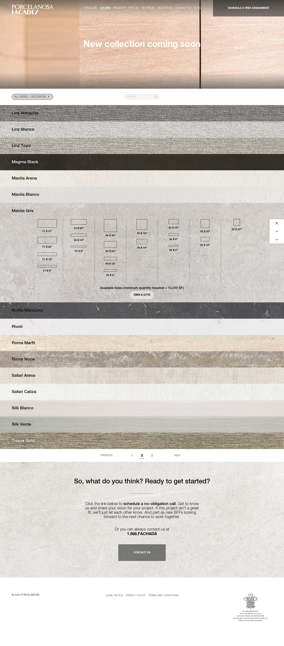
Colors (105, 8)
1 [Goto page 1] (132, 455)
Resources (165, 8)
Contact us (183, 8)
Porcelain (90, 8)
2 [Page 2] (142, 455)
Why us (134, 8)
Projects (119, 8)
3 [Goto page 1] (152, 455)
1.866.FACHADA (142, 534)
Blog (197, 8)
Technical (148, 8)
